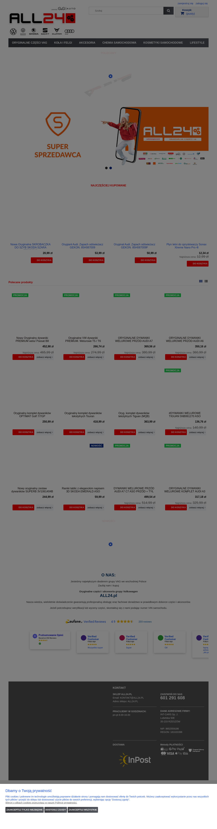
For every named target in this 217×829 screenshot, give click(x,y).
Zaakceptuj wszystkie (83, 809)
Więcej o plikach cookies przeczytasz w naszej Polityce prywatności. (41, 802)
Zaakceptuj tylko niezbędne (24, 809)
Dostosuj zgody (55, 809)
